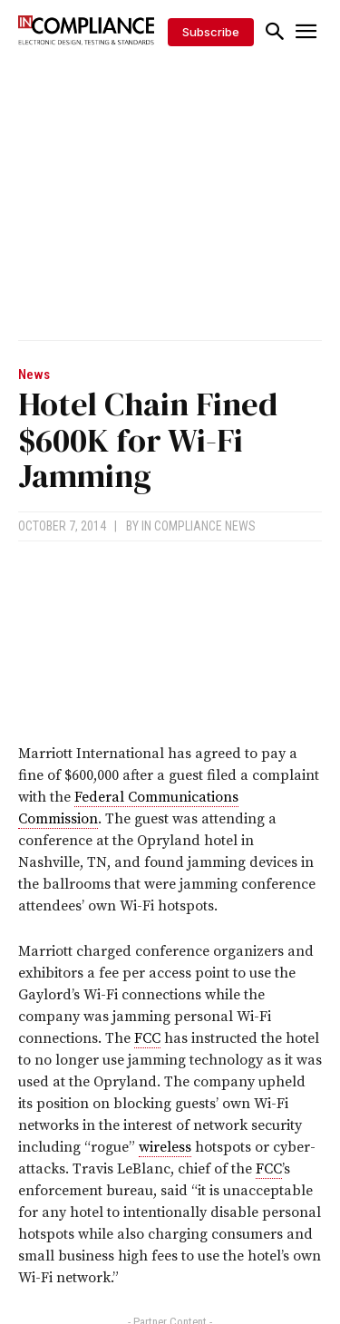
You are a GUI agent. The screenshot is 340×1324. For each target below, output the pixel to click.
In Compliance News (198, 526)
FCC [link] (147, 1038)
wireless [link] (165, 1147)
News (34, 375)
